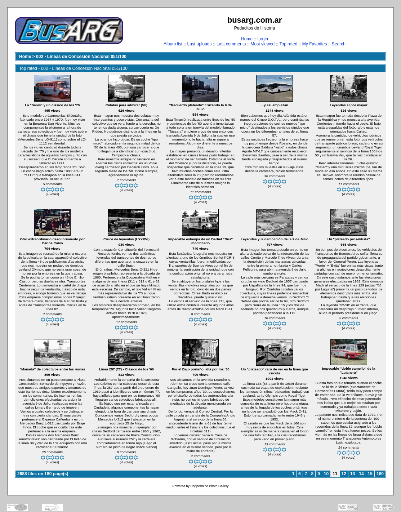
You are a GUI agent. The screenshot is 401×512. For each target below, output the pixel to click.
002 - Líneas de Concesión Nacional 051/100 (81, 56)
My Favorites (314, 43)
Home (247, 38)
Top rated (288, 43)
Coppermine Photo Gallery (209, 486)
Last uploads (199, 43)
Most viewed (263, 43)
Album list (173, 43)
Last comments (231, 43)
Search (339, 43)
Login (262, 38)
